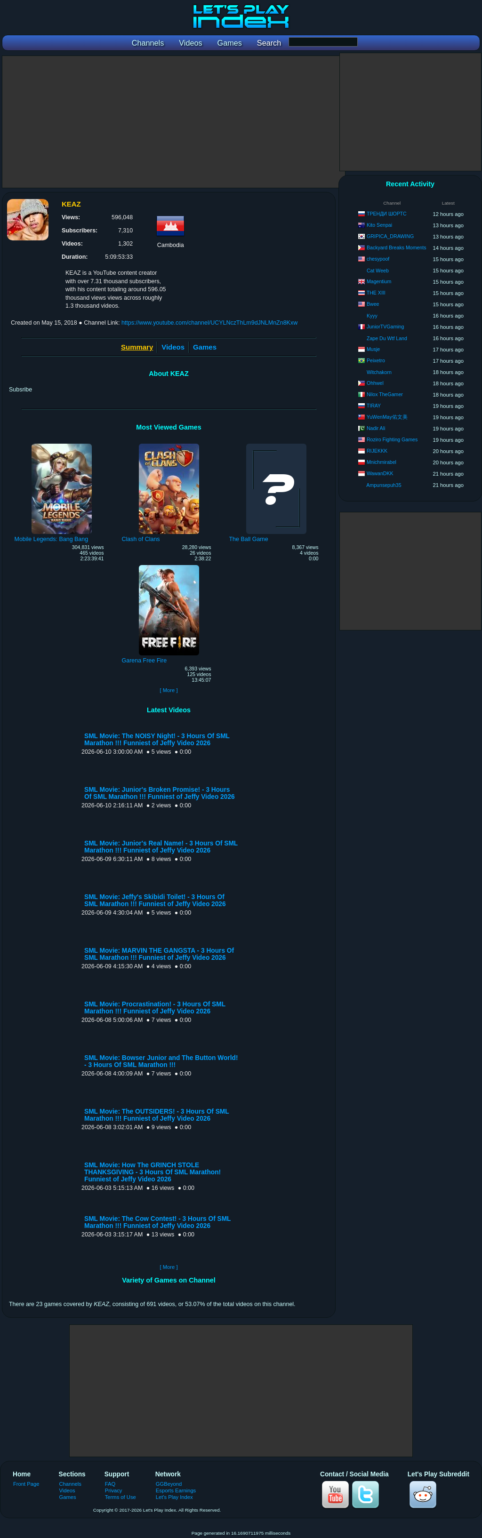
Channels (70, 1484)
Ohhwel (375, 383)
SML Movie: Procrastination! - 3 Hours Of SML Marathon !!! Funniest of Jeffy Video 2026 (154, 1008)
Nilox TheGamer (385, 394)
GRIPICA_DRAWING (390, 236)
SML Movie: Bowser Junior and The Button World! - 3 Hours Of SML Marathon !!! (161, 1061)
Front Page (26, 1484)
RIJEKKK (377, 451)
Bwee (373, 304)
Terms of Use (120, 1497)
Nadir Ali (376, 428)
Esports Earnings (176, 1490)
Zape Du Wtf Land (387, 338)
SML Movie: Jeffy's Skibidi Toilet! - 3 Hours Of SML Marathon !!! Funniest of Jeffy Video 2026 (155, 900)
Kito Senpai (379, 225)
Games (205, 347)
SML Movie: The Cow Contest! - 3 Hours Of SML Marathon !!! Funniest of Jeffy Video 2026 (157, 1222)
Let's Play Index (174, 1497)
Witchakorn (379, 372)
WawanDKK (380, 473)
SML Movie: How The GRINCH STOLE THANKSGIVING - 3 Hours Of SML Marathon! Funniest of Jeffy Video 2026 (152, 1172)
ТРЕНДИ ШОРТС (387, 213)
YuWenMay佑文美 (387, 417)
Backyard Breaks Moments (396, 247)
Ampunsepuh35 (383, 485)
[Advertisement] (173, 122)
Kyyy (372, 316)
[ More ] (168, 690)
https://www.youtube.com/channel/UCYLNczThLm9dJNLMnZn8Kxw (209, 322)
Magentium (379, 281)
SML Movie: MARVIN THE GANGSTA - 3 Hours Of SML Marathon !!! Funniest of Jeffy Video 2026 (159, 954)
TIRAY (374, 405)
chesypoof (378, 259)
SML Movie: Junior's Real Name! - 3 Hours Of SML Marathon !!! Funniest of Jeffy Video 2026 (161, 847)
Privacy (113, 1490)
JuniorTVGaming (385, 326)
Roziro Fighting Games (392, 439)
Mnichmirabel (381, 462)
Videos (173, 347)
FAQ (110, 1484)
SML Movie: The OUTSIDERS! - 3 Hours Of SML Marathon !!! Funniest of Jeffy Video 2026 (156, 1115)
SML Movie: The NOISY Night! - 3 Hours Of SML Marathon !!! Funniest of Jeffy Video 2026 (157, 740)
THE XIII (376, 292)
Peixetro (376, 360)
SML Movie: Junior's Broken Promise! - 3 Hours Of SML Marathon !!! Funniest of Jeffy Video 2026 (159, 793)
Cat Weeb (378, 270)
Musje (373, 349)
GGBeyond (169, 1484)
